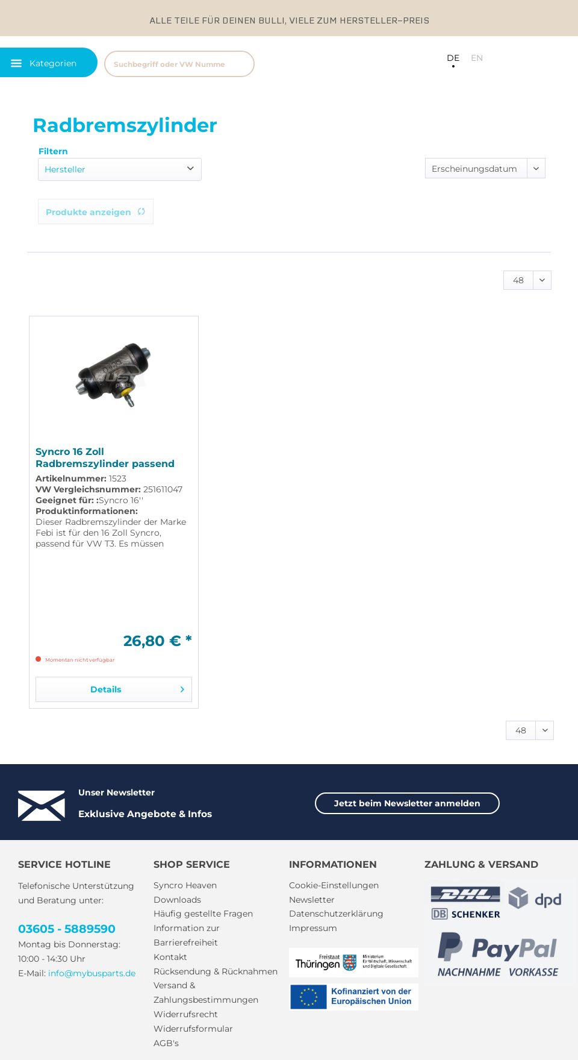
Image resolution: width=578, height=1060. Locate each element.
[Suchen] (239, 64)
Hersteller (65, 169)
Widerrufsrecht (186, 1014)
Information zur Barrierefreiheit (187, 935)
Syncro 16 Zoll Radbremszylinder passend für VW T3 (105, 458)
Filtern (53, 151)
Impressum (313, 928)
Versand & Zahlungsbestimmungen (206, 992)
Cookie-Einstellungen (334, 885)
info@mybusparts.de (91, 973)
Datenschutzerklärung (336, 913)
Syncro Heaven (185, 885)
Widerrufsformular (193, 1028)
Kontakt (170, 957)
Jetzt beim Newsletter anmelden (407, 803)
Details (137, 687)
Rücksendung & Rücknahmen (216, 971)
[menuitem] (213, 62)
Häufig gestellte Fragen (203, 913)
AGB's (166, 1043)
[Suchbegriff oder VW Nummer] (179, 64)
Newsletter (312, 899)
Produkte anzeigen (96, 212)
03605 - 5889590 (67, 929)
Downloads (177, 899)
